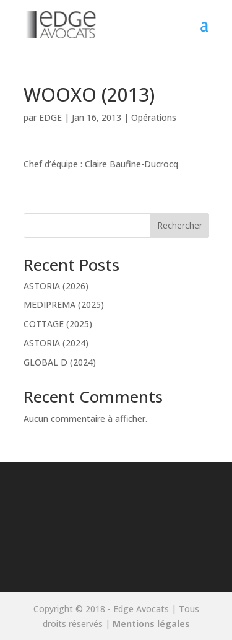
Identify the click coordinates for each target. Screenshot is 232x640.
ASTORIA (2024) (56, 343)
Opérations (153, 117)
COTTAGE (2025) (58, 324)
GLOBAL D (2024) (60, 362)
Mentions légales (151, 623)
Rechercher (179, 225)
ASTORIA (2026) (56, 286)
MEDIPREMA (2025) (64, 304)
